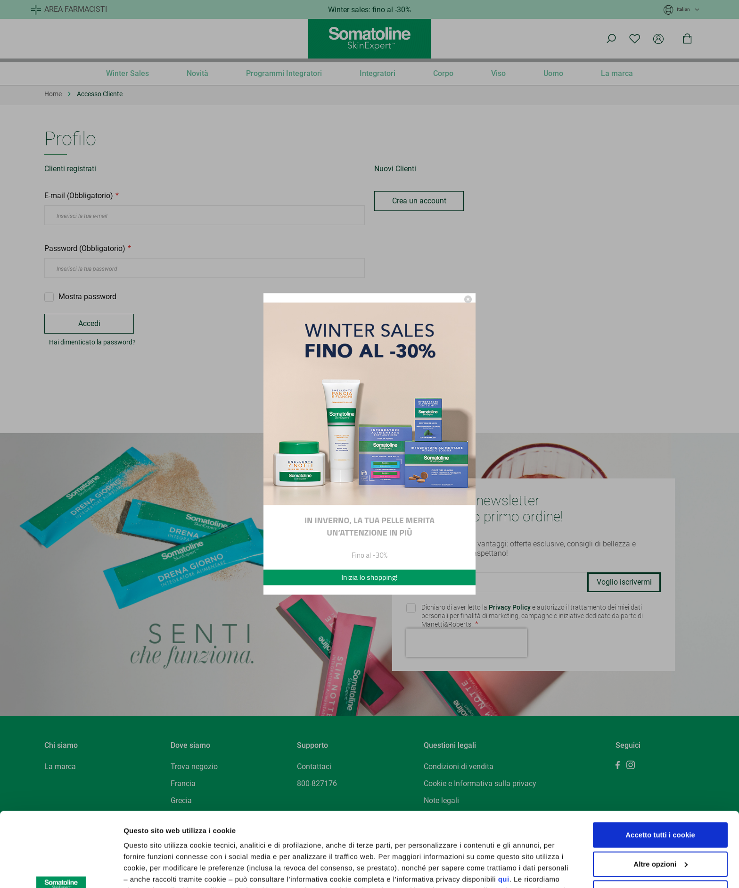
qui (503, 809)
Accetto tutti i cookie (660, 765)
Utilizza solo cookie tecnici (660, 823)
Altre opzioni (145, 869)
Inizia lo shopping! (369, 577)
